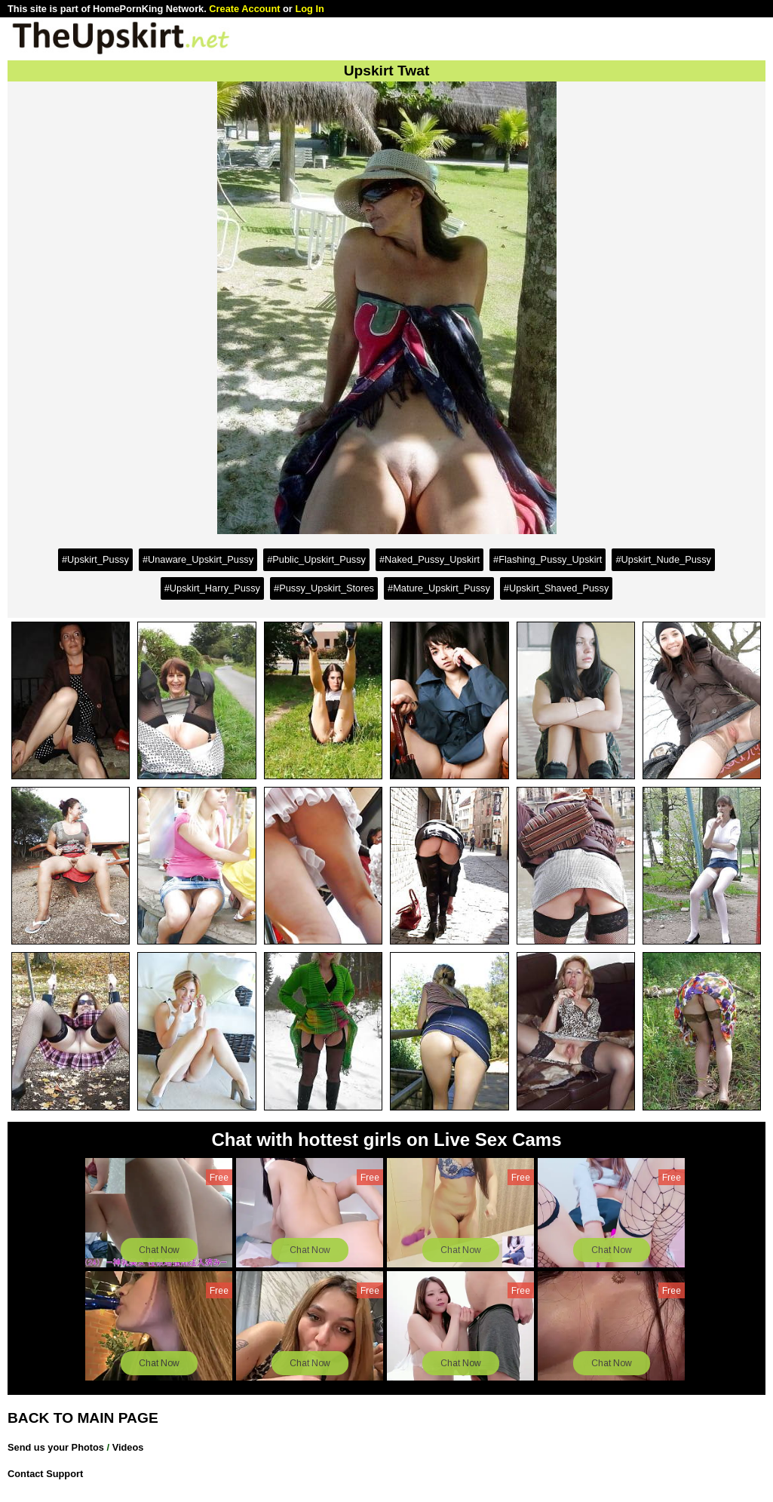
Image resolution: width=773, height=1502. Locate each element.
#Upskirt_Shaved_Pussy (556, 588)
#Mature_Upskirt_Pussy (439, 588)
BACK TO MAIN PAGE (83, 1418)
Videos (128, 1447)
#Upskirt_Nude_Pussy (663, 559)
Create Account (244, 8)
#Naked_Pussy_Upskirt (429, 559)
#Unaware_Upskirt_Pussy (198, 559)
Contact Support (45, 1473)
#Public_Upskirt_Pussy (316, 559)
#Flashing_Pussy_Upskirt (547, 559)
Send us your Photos (56, 1447)
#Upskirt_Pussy (95, 559)
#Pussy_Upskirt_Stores (324, 588)
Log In (309, 8)
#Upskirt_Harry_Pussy (212, 588)
